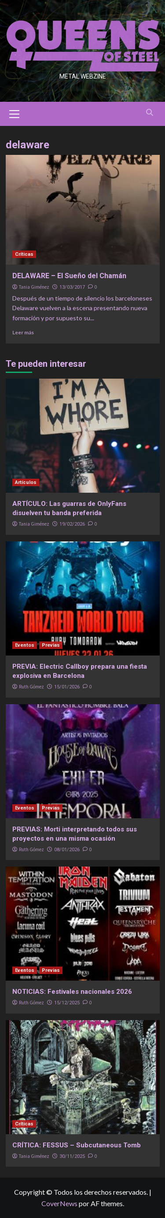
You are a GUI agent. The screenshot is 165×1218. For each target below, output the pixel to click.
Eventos (24, 645)
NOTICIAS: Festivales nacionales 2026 (72, 992)
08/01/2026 (67, 850)
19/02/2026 (72, 524)
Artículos (26, 482)
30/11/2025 (72, 1156)
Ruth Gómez (31, 687)
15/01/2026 (67, 687)
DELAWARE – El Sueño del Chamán (69, 276)
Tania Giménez (34, 287)
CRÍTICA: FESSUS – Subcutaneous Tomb (76, 1145)
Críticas (24, 254)
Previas (51, 645)
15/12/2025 (67, 1003)
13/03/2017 (72, 287)
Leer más (23, 332)
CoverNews (59, 1203)
